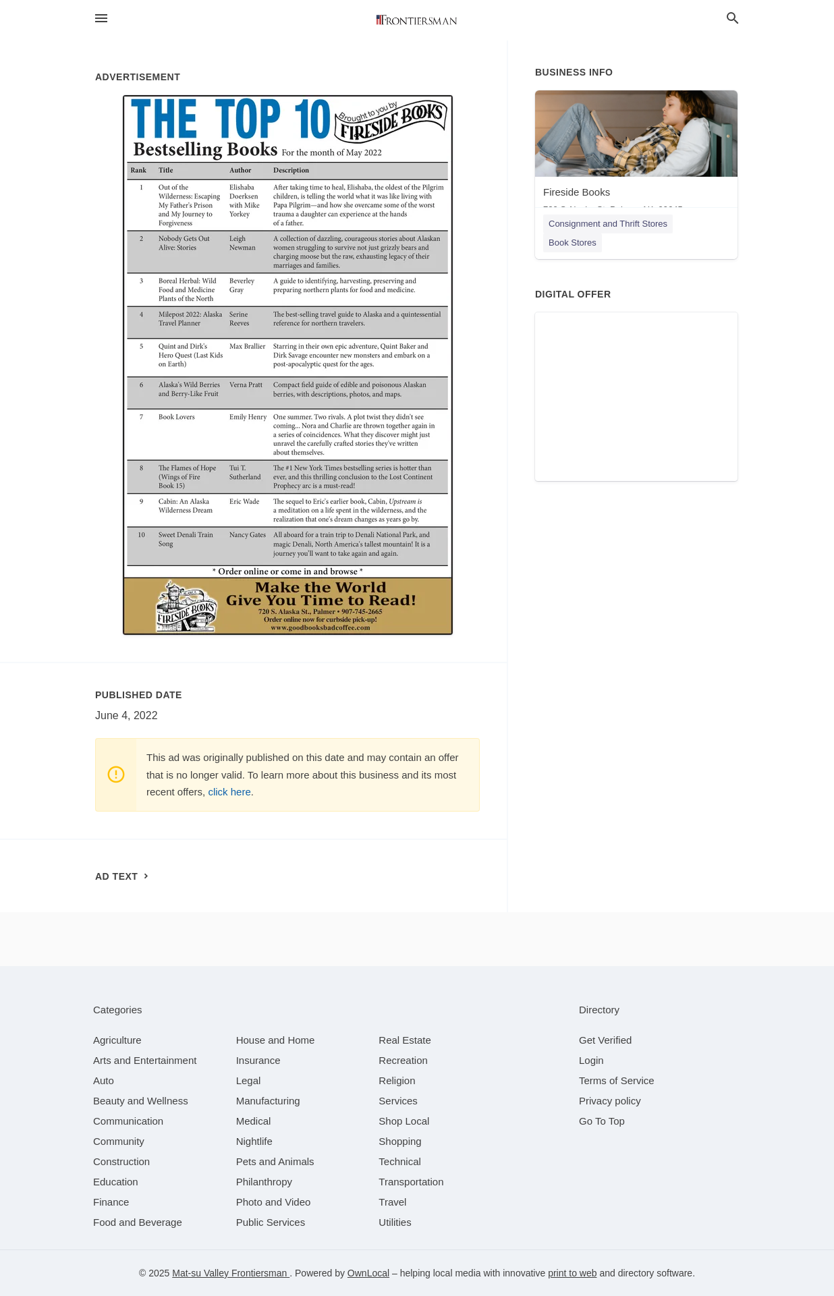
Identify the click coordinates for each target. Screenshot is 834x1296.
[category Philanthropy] (264, 1181)
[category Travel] (392, 1202)
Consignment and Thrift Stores (608, 224)
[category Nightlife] (254, 1141)
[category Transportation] (411, 1181)
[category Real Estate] (405, 1040)
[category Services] (398, 1100)
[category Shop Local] (404, 1121)
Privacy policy (610, 1100)
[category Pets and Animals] (275, 1161)
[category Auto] (103, 1080)
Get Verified (605, 1040)
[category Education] (115, 1181)
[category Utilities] (395, 1222)
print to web (572, 1273)
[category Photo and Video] (273, 1202)
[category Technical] (400, 1161)
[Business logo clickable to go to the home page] (417, 20)
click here (229, 791)
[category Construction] (121, 1161)
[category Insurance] (258, 1060)
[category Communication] (128, 1121)
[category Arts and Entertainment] (144, 1060)
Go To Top (602, 1121)
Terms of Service (617, 1080)
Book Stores (572, 242)
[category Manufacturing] (268, 1100)
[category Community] (118, 1141)
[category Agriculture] (117, 1040)
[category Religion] (397, 1080)
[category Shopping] (400, 1141)
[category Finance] (111, 1202)
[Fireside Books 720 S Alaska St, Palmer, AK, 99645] (636, 155)
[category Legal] (248, 1080)
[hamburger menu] (101, 18)
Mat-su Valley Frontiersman (230, 1273)
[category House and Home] (275, 1040)
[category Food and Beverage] (137, 1222)
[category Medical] (253, 1121)
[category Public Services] (271, 1222)
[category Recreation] (403, 1060)
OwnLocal (368, 1273)
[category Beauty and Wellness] (140, 1100)
